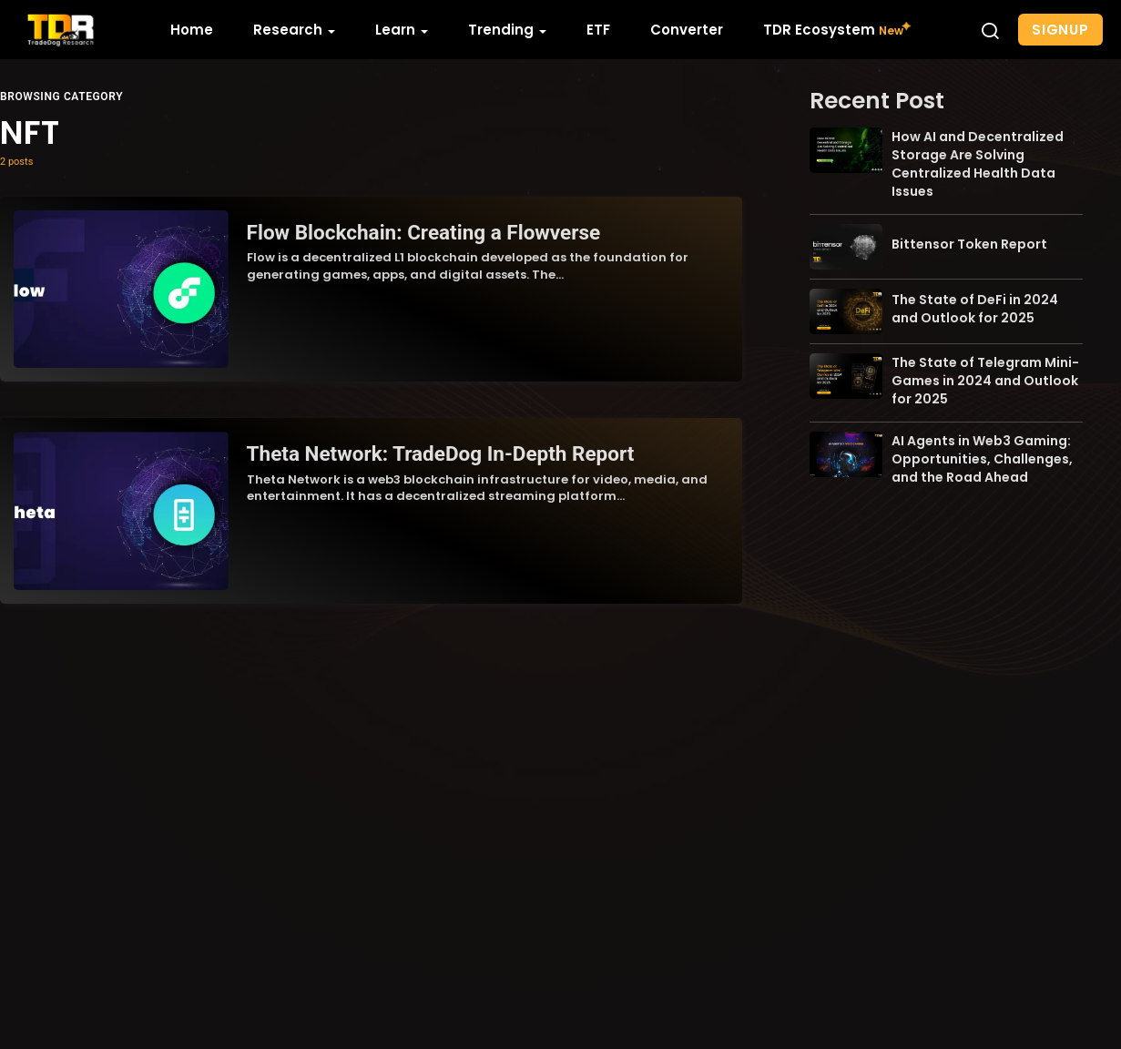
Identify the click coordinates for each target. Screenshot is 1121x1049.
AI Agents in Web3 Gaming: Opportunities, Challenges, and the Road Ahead (982, 459)
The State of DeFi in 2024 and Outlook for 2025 (975, 308)
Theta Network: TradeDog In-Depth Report (441, 453)
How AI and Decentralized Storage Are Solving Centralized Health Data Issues (978, 163)
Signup (1060, 29)
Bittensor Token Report (969, 244)
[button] (990, 30)
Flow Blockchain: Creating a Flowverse (424, 232)
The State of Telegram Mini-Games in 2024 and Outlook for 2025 (985, 380)
